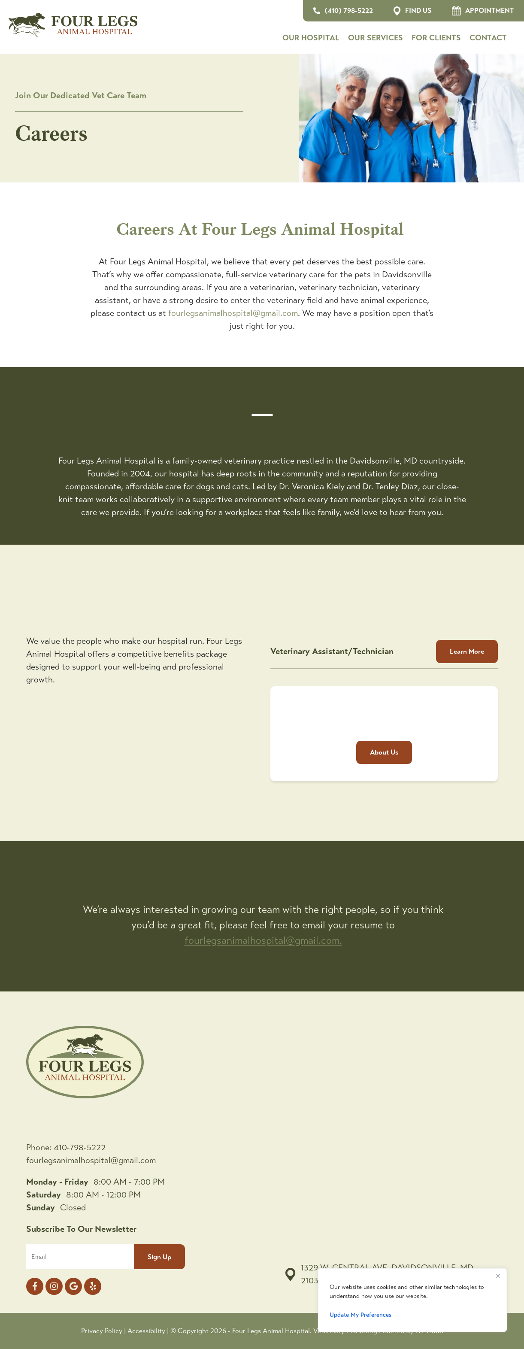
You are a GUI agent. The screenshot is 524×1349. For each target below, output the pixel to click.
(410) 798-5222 (343, 10)
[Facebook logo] (34, 1286)
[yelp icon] (92, 1286)
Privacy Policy (101, 1331)
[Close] (498, 1275)
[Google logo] (73, 1286)
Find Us (412, 10)
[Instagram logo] (54, 1286)
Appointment (483, 10)
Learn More (467, 651)
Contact (488, 37)
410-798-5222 (80, 1147)
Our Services (375, 37)
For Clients (436, 37)
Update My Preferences (360, 1315)
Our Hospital (310, 37)
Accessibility (146, 1331)
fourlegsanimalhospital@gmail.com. (263, 940)
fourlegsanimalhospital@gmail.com (233, 313)
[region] (412, 1300)
